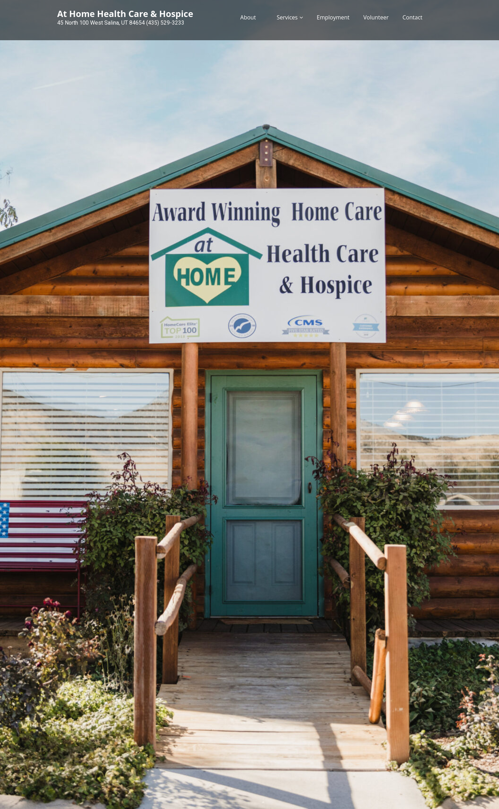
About (248, 17)
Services (287, 17)
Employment (333, 17)
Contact (412, 17)
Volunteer (375, 17)
